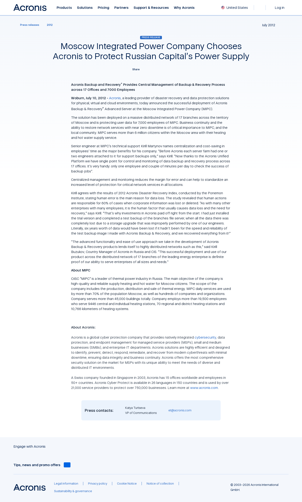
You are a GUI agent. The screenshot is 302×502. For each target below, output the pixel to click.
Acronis (115, 98)
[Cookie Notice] (127, 483)
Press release (151, 37)
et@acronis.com (179, 410)
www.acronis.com (204, 387)
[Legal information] (66, 483)
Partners (121, 7)
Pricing (103, 7)
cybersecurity (205, 337)
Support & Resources (151, 7)
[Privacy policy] (97, 483)
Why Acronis (184, 7)
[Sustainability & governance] (73, 491)
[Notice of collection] (160, 483)
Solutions (85, 7)
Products (64, 7)
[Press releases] (27, 24)
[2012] (49, 24)
